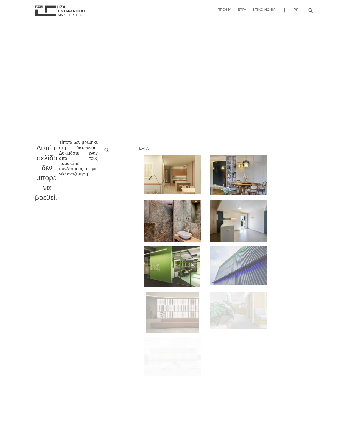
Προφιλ (224, 9)
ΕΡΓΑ (241, 9)
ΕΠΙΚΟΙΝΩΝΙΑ (263, 9)
